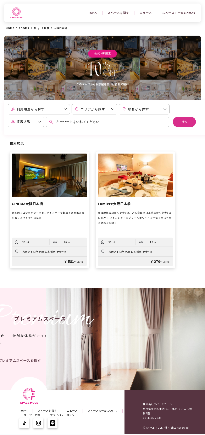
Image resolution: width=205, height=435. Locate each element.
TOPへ (92, 12)
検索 (184, 121)
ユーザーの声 (32, 415)
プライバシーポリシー (63, 415)
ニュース (145, 12)
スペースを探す (118, 12)
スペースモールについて (179, 12)
